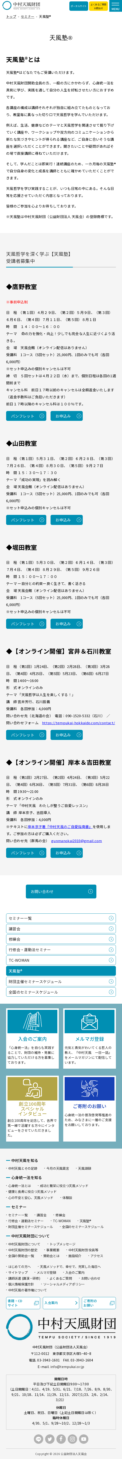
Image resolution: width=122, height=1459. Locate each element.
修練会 (14, 939)
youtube (83, 1439)
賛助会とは (51, 1255)
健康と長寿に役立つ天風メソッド (32, 1191)
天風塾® (85, 1220)
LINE (38, 1439)
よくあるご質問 (60, 1278)
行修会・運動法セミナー (30, 949)
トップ (11, 16)
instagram (72, 1439)
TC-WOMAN (19, 960)
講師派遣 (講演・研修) (24, 1278)
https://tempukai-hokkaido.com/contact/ (78, 722)
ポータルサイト (79, 6)
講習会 (14, 928)
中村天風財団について (24, 1244)
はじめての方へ (19, 1266)
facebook (61, 1439)
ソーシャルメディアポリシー (64, 1284)
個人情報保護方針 (21, 1284)
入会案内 (51, 1302)
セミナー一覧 (20, 918)
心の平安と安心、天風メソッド (30, 1197)
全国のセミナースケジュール (33, 992)
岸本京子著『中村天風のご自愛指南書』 (60, 826)
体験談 (67, 1197)
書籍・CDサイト (15, 1303)
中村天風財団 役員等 (83, 1250)
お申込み (63, 416)
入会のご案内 (75, 1272)
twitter (50, 1439)
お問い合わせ (42, 891)
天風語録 (84, 1168)
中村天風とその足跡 (22, 1168)
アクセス (97, 1255)
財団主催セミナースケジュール (35, 981)
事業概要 (52, 1250)
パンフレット (22, 416)
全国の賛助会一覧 (21, 1255)
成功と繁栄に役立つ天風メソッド (64, 1185)
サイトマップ (18, 1272)
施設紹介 (74, 1255)
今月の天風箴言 (57, 1168)
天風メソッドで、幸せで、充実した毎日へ (70, 1266)
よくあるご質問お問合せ (98, 6)
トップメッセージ (62, 1244)
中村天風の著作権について (27, 1290)
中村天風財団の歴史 (22, 1250)
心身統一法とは (19, 1185)
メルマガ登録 (46, 1272)
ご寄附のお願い (90, 1303)
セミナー (27, 16)
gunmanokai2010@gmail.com (76, 840)
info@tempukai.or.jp (67, 1366)
